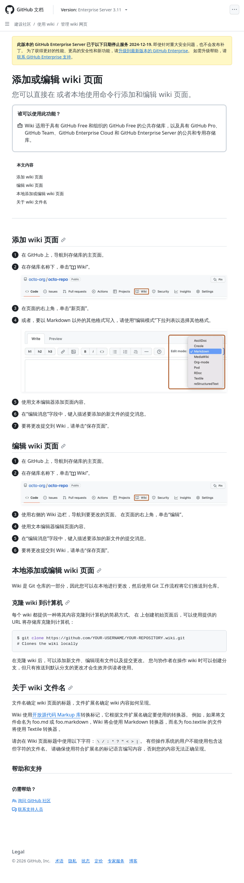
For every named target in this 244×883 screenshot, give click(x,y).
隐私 (72, 861)
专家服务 (116, 861)
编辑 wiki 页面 (39, 446)
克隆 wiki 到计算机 (41, 603)
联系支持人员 (27, 809)
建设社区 (22, 24)
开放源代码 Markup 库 (56, 714)
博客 (133, 861)
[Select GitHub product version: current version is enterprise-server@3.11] (94, 9)
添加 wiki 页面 (39, 239)
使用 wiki (45, 24)
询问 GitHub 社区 (31, 800)
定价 (99, 861)
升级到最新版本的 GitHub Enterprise (153, 50)
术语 (59, 861)
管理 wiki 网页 (74, 24)
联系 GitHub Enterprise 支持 (44, 57)
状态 (85, 861)
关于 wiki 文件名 (42, 687)
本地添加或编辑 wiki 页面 (56, 570)
